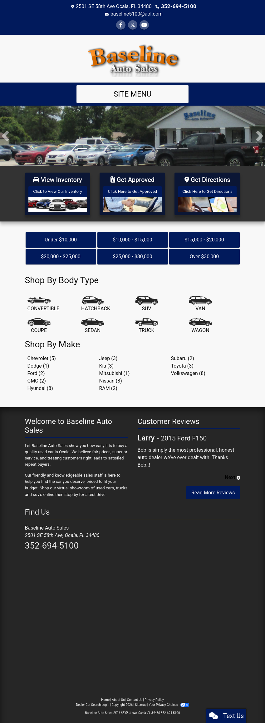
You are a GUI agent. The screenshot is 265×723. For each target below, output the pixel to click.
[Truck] (146, 323)
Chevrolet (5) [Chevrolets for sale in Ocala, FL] (41, 356)
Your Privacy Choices (169, 702)
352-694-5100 (178, 6)
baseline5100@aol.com (136, 14)
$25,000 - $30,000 (132, 255)
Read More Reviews (213, 491)
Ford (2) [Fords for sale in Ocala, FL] (36, 371)
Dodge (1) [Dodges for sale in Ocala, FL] (38, 364)
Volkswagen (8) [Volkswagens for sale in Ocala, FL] (188, 371)
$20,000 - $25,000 (61, 255)
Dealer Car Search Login (92, 702)
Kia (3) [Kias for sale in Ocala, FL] (106, 364)
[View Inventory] (58, 192)
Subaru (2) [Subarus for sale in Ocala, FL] (182, 356)
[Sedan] (92, 323)
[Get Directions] (207, 192)
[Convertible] (43, 301)
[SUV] (146, 301)
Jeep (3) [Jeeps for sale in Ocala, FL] (108, 356)
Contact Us (134, 697)
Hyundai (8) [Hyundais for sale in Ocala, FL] (40, 386)
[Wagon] (200, 323)
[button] (5, 135)
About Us (118, 697)
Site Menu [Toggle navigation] (133, 93)
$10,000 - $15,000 (132, 238)
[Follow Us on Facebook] (120, 25)
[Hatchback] (95, 301)
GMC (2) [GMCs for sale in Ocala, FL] (36, 379)
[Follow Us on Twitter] (132, 25)
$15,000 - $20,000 (204, 238)
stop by (70, 491)
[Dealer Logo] (132, 58)
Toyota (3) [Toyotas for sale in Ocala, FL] (182, 364)
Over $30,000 (204, 255)
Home (105, 697)
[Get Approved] (132, 192)
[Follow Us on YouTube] (144, 25)
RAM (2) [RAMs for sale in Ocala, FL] (108, 386)
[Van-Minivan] (200, 301)
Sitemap (140, 702)
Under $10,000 (61, 238)
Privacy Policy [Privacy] (154, 697)
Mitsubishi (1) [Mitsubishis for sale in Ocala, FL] (114, 371)
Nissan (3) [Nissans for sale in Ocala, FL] (110, 379)
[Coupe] (39, 323)
